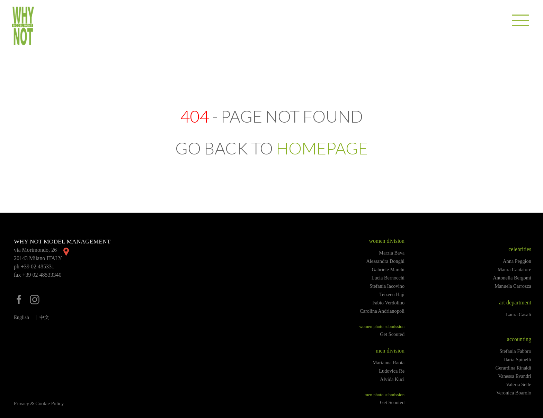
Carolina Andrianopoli (382, 311)
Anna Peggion (517, 261)
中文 (44, 317)
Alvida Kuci (392, 379)
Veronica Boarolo (513, 392)
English (21, 317)
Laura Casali (518, 314)
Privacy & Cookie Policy (39, 403)
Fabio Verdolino (388, 302)
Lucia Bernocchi (388, 278)
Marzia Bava (391, 253)
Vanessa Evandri (514, 376)
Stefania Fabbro (515, 351)
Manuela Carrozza (513, 286)
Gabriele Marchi (388, 269)
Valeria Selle (518, 384)
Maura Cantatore (514, 269)
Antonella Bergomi (512, 278)
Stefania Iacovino (387, 286)
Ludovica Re (391, 371)
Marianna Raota (388, 362)
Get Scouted (392, 334)
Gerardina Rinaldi (514, 368)
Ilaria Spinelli (517, 359)
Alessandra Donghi (385, 261)
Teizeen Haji (391, 294)
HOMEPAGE (322, 148)
